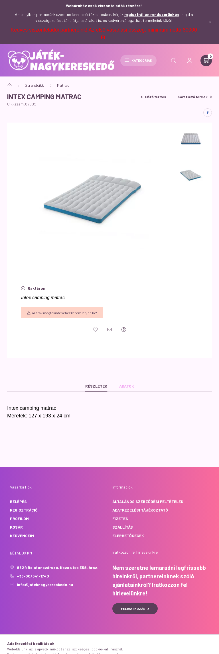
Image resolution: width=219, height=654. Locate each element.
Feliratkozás (135, 608)
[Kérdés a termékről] (123, 329)
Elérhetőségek (128, 535)
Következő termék (195, 97)
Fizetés (120, 518)
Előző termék (154, 97)
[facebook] (207, 112)
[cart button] (206, 60)
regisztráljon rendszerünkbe (151, 14)
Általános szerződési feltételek (147, 501)
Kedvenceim (22, 535)
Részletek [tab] (96, 386)
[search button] (173, 60)
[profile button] (189, 60)
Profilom (19, 518)
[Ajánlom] (109, 329)
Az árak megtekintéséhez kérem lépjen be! (64, 313)
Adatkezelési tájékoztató (140, 510)
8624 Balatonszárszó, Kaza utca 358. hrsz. (57, 567)
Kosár (16, 527)
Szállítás (122, 527)
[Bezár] (210, 22)
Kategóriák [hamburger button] (138, 60)
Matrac (63, 85)
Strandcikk (34, 85)
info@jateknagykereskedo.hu (45, 584)
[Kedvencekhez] (95, 329)
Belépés (18, 501)
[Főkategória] (9, 85)
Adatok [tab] (126, 386)
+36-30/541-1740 (33, 576)
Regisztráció (24, 510)
